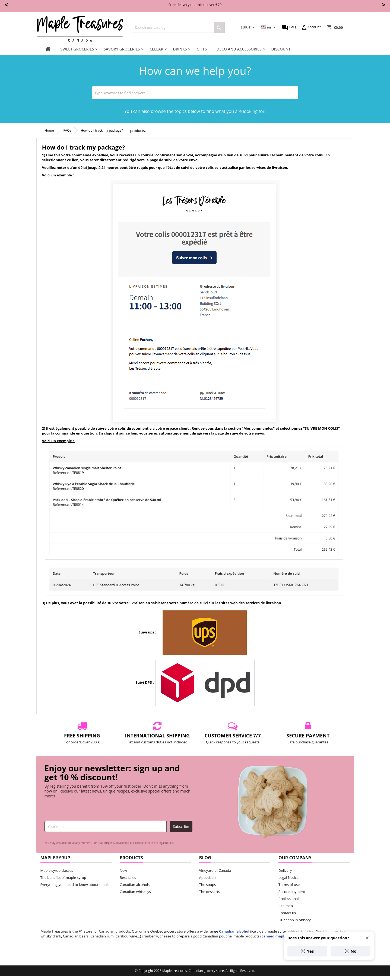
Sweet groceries (77, 49)
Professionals (289, 898)
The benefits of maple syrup (63, 877)
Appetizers (208, 877)
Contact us (287, 912)
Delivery (285, 870)
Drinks (180, 49)
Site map (285, 905)
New (123, 870)
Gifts (201, 49)
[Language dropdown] (269, 27)
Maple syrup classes (56, 870)
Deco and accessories (239, 49)
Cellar (156, 49)
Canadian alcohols (135, 884)
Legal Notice (288, 877)
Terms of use (289, 884)
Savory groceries (122, 49)
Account (311, 27)
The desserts (209, 891)
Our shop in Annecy (294, 919)
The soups (207, 884)
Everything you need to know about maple (75, 884)
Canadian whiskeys (135, 891)
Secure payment (291, 891)
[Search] (178, 27)
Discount (281, 49)
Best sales (128, 877)
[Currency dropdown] (248, 27)
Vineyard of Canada (215, 870)
